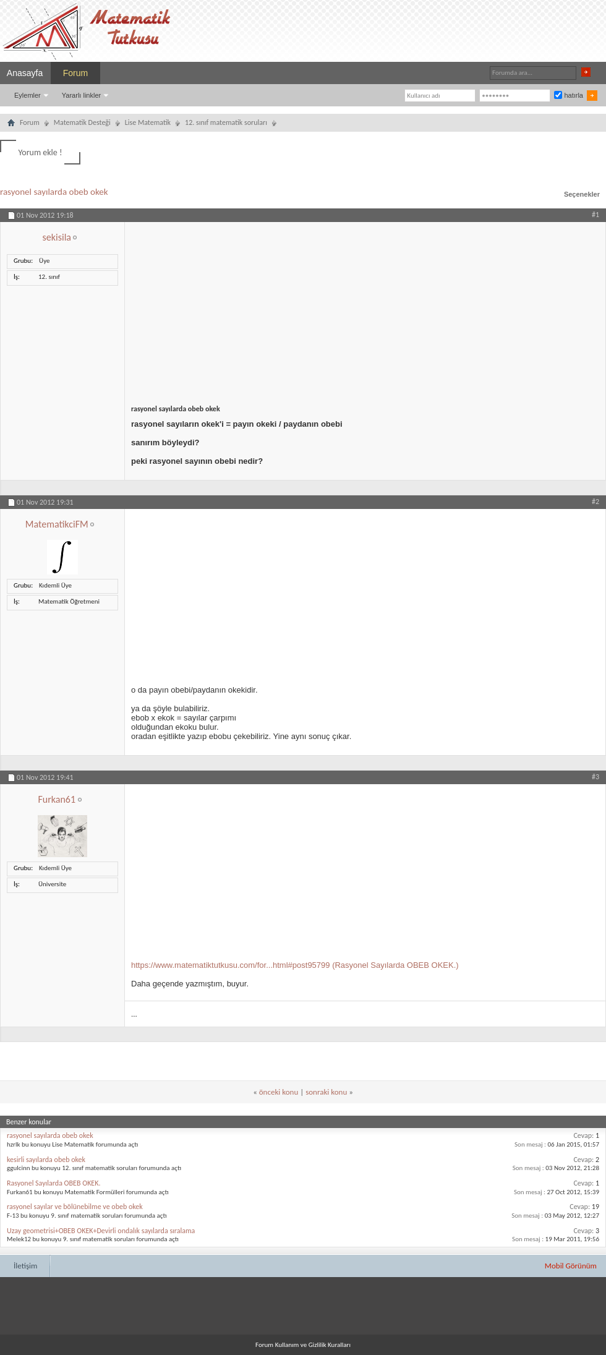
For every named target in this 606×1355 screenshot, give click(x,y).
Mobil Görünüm (571, 1265)
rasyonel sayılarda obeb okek (54, 191)
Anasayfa (25, 73)
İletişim (25, 1265)
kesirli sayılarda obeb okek (46, 1159)
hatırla (568, 95)
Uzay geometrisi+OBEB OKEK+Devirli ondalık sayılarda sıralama (101, 1230)
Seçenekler (582, 194)
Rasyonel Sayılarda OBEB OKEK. (54, 1183)
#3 (595, 776)
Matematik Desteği (82, 122)
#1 (595, 214)
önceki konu (278, 1091)
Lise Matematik (148, 122)
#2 (595, 501)
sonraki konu (326, 1091)
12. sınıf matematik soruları (226, 122)
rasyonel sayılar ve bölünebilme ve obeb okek (75, 1206)
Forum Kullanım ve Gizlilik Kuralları (303, 1345)
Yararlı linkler (81, 95)
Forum (75, 73)
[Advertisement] (240, 378)
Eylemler (27, 95)
